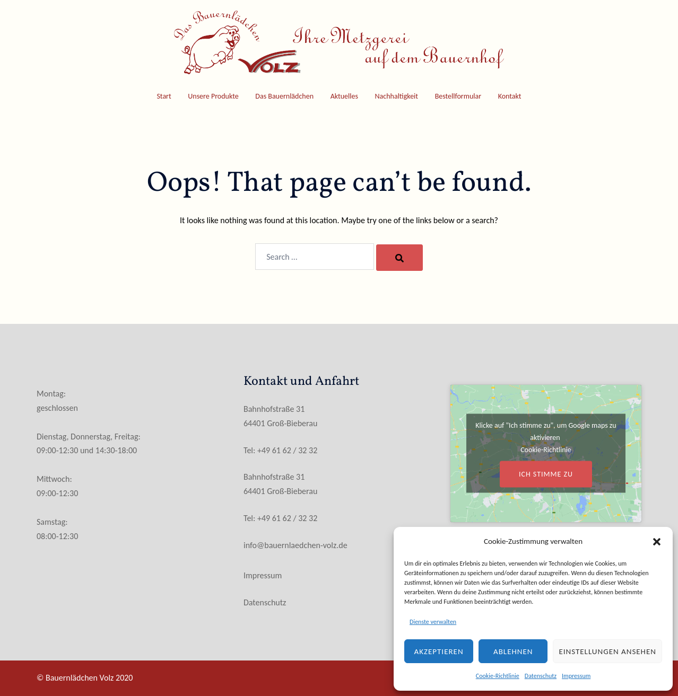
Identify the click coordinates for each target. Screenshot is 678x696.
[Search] (399, 257)
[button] (656, 541)
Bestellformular (458, 96)
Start (164, 96)
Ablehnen (513, 651)
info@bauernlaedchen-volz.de (295, 545)
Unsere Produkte (213, 96)
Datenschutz (541, 676)
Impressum (576, 676)
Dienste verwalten (433, 621)
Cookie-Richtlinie (497, 676)
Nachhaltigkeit (396, 96)
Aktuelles (344, 96)
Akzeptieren (439, 651)
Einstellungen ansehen (607, 651)
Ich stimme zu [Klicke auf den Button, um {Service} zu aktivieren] (546, 474)
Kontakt (509, 96)
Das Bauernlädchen (284, 96)
